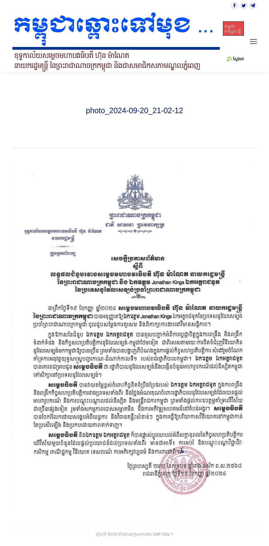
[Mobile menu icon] (253, 41)
